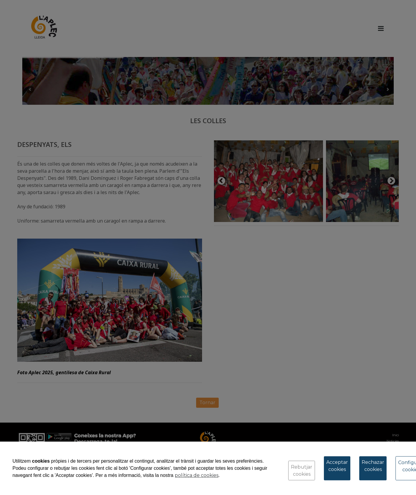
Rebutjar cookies (301, 470)
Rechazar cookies (373, 465)
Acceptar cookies (337, 465)
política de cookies (196, 475)
